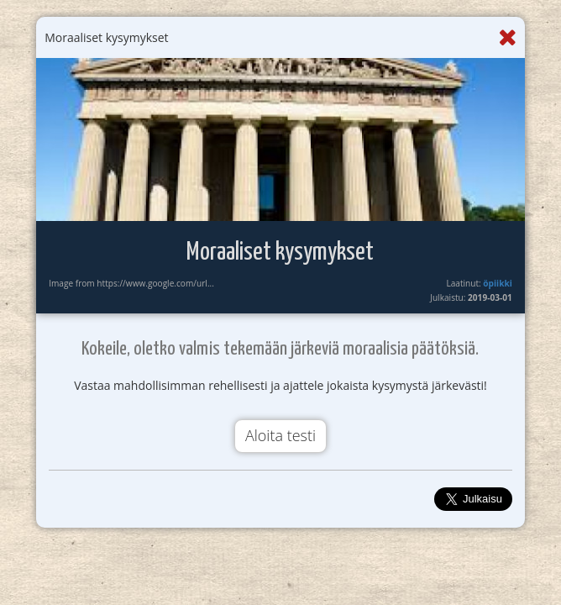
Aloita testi (280, 435)
